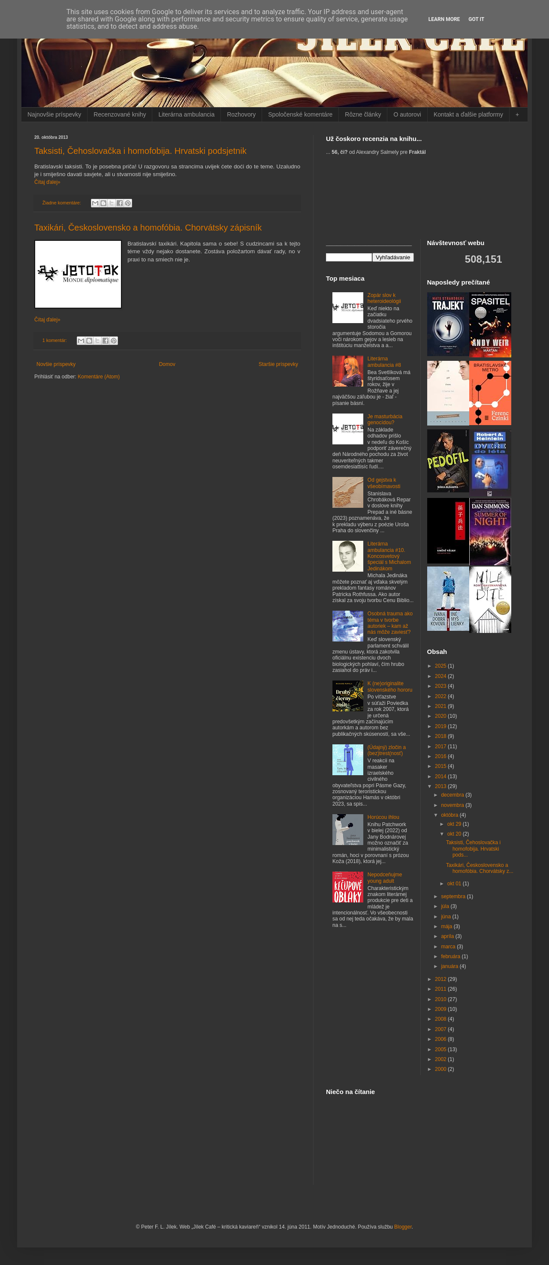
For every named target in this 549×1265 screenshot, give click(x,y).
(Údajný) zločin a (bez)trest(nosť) (387, 750)
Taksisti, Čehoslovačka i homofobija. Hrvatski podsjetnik (140, 151)
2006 (441, 1039)
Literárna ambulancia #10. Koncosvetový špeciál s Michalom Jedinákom (389, 556)
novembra (453, 805)
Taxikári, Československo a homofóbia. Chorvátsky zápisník (148, 227)
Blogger (403, 1227)
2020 (441, 716)
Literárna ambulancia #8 (384, 362)
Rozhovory (241, 114)
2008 (441, 1019)
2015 (441, 766)
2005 (441, 1049)
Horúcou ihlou (383, 817)
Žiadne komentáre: (62, 202)
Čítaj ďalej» (47, 182)
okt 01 (455, 884)
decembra (453, 795)
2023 (441, 686)
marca (449, 947)
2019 (441, 726)
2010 (441, 999)
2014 (441, 776)
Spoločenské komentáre (300, 114)
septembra (454, 896)
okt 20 (455, 834)
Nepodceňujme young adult (385, 878)
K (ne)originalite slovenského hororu (390, 686)
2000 (441, 1069)
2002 (441, 1059)
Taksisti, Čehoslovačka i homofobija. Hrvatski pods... (473, 848)
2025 (441, 666)
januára (450, 966)
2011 (441, 989)
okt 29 (455, 824)
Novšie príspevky (55, 364)
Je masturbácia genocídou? (385, 420)
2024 (441, 676)
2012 (441, 979)
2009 (441, 1009)
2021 (441, 706)
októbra (450, 815)
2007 (441, 1029)
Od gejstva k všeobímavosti (384, 483)
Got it (476, 19)
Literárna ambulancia (186, 114)
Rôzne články (363, 114)
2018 (441, 736)
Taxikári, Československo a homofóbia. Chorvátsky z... (479, 868)
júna (446, 917)
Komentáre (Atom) (99, 377)
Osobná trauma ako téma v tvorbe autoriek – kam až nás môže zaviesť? (390, 623)
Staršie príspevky (278, 364)
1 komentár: (55, 340)
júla (445, 906)
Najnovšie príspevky (54, 114)
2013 (441, 786)
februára (451, 956)
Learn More (444, 19)
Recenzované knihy (120, 114)
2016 (441, 756)
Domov (167, 364)
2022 (441, 696)
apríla (448, 936)
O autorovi (407, 114)
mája (447, 926)
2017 (441, 746)
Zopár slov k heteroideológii (384, 298)
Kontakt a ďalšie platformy (468, 114)
